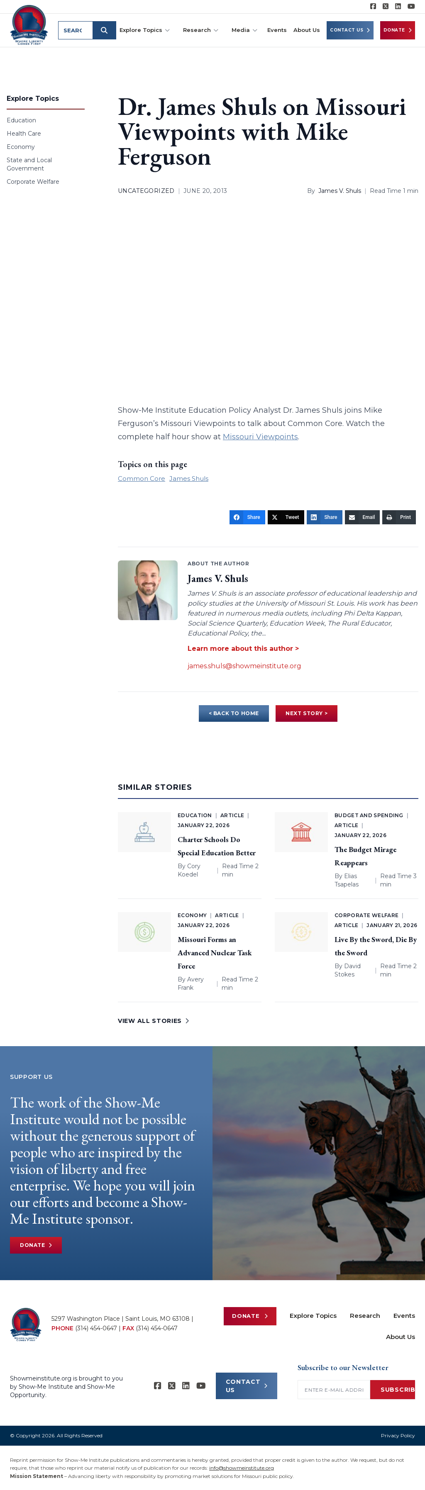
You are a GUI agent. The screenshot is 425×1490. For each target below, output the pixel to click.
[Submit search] (104, 30)
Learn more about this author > (243, 648)
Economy (21, 147)
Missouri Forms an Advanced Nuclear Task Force (215, 953)
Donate (397, 30)
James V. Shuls (339, 191)
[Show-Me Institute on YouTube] (411, 6)
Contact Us (350, 30)
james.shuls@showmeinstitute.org (244, 666)
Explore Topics (145, 30)
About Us (306, 30)
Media (244, 30)
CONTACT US (247, 1386)
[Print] (399, 517)
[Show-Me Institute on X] (385, 6)
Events (277, 30)
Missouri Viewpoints (260, 436)
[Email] (362, 517)
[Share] (247, 517)
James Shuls (188, 478)
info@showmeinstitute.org (241, 1468)
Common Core (141, 478)
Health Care (24, 133)
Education (21, 120)
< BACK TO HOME (234, 713)
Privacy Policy (398, 1435)
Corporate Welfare (33, 181)
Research (200, 30)
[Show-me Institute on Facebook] (373, 6)
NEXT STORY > (306, 713)
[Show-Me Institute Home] (29, 24)
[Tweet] (286, 517)
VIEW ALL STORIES (153, 1021)
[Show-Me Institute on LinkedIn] (398, 6)
